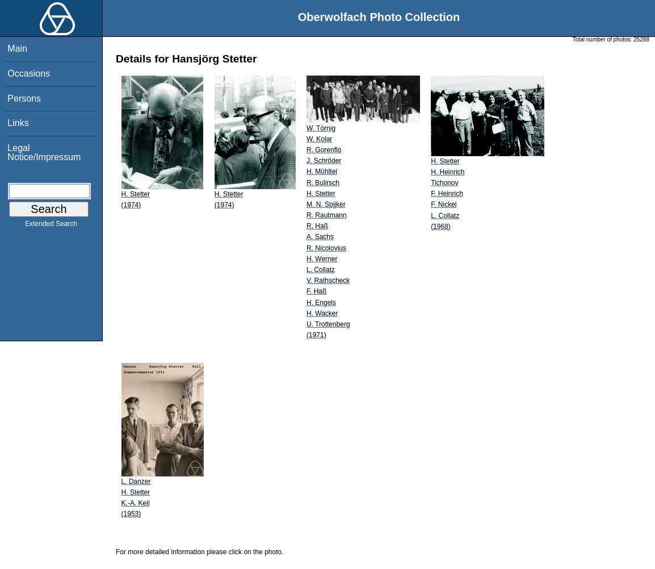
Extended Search (51, 226)
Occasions (28, 73)
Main (17, 48)
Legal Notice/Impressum (44, 152)
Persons (24, 98)
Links (17, 123)
